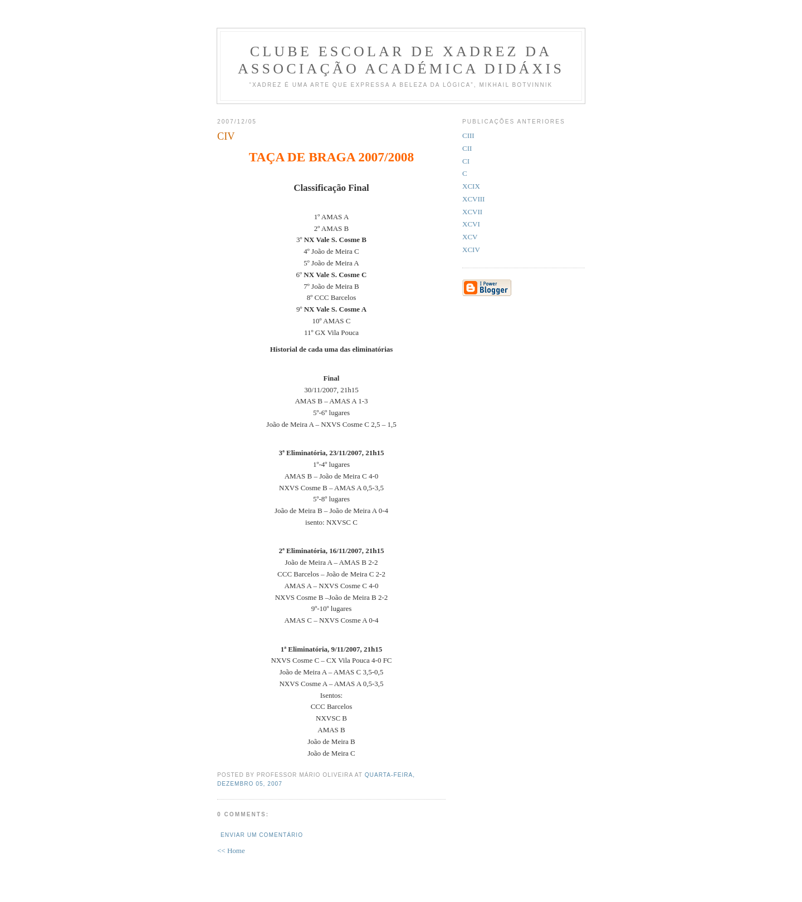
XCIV (471, 249)
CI (466, 161)
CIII (468, 135)
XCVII (472, 212)
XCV (469, 237)
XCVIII (473, 199)
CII (467, 148)
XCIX (471, 186)
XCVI (471, 224)
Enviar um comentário (262, 835)
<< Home (231, 850)
